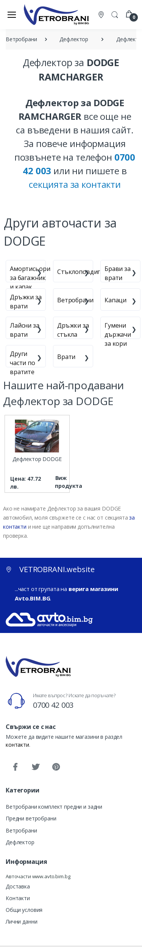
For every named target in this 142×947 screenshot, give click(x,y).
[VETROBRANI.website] (56, 14)
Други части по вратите (22, 363)
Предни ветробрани (31, 818)
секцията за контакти (75, 184)
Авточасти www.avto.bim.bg (38, 876)
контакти (17, 744)
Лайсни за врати (24, 330)
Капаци (115, 300)
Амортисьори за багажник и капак (30, 278)
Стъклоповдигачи (84, 272)
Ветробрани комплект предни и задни (54, 806)
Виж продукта (61, 481)
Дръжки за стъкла (73, 330)
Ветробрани (75, 300)
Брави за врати (118, 273)
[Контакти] (102, 14)
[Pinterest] (56, 767)
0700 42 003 (53, 705)
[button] (115, 14)
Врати (66, 357)
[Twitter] (35, 767)
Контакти (18, 898)
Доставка (18, 886)
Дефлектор (20, 842)
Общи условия (24, 909)
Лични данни (21, 921)
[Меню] (12, 14)
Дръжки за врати (26, 301)
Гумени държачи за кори (118, 334)
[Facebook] (15, 767)
